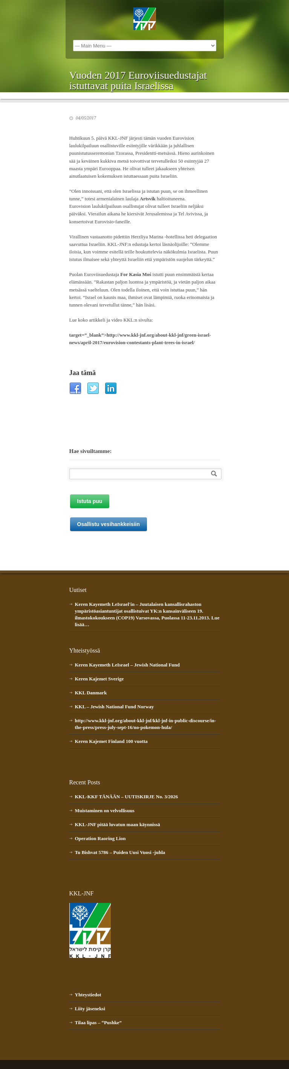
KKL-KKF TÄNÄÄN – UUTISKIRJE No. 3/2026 (126, 796)
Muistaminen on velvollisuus (105, 810)
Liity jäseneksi (90, 1008)
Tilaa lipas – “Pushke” (98, 1022)
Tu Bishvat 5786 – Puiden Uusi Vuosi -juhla (120, 852)
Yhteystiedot (88, 994)
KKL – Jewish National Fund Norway (114, 706)
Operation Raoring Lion (100, 838)
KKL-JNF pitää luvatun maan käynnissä (117, 824)
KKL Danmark (91, 692)
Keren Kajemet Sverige (99, 679)
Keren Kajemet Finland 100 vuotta (111, 741)
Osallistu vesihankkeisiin (108, 524)
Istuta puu (89, 501)
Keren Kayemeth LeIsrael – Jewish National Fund (127, 665)
